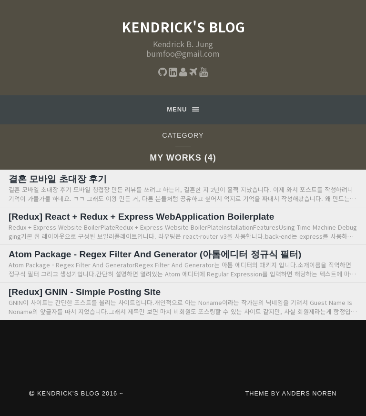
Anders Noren (309, 393)
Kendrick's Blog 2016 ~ (76, 393)
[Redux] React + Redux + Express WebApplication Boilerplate (142, 217)
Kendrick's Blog (183, 26)
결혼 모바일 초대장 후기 (58, 179)
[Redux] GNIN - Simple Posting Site (85, 292)
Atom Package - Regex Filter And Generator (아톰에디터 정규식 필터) (156, 254)
